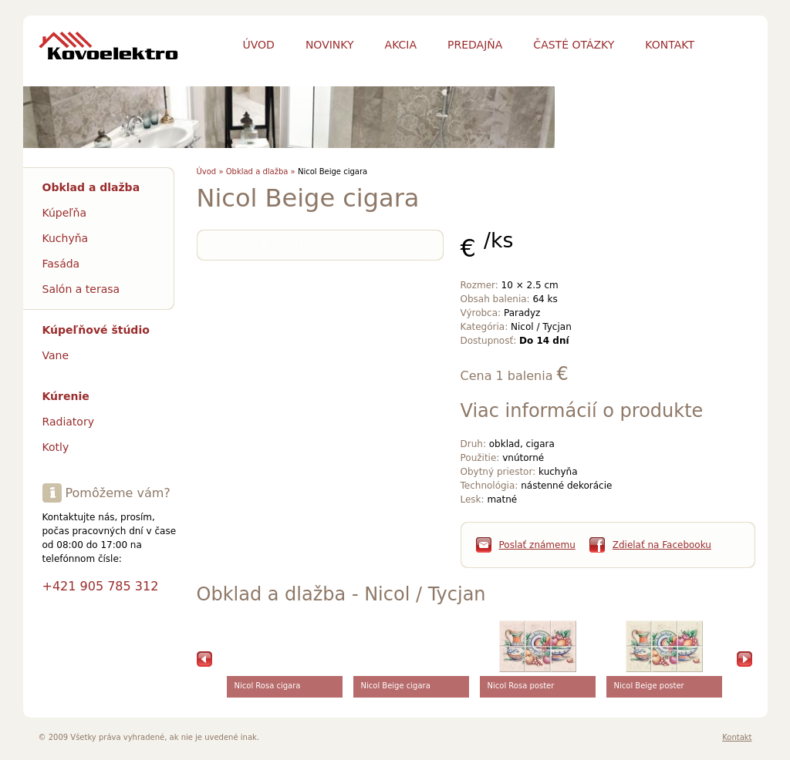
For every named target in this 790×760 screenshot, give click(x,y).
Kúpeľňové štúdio (96, 330)
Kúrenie (65, 396)
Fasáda (61, 263)
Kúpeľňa (64, 213)
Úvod (259, 45)
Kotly (55, 447)
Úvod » (210, 171)
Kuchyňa (65, 238)
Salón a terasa (81, 289)
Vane (55, 355)
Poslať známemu (537, 545)
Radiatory (68, 421)
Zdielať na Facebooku (662, 545)
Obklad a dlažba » (260, 171)
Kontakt (736, 737)
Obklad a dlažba (91, 187)
